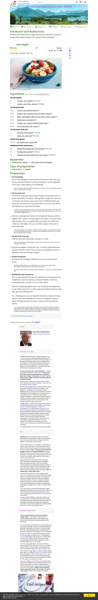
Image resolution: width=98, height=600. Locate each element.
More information (9, 598)
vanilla (26, 538)
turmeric (44, 540)
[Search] (56, 2)
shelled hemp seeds (34, 473)
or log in (36, 321)
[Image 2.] (38, 80)
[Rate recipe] (13, 51)
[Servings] (29, 94)
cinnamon (38, 535)
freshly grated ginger (25, 535)
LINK (31, 292)
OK (89, 595)
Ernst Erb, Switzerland (41, 332)
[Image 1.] (34, 80)
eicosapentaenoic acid (26, 408)
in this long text (38, 372)
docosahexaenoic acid (43, 408)
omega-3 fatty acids (38, 490)
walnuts (37, 552)
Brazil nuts (35, 554)
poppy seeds (23, 475)
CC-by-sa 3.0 (14, 89)
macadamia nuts (45, 552)
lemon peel (16, 185)
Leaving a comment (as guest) (21, 322)
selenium (22, 557)
